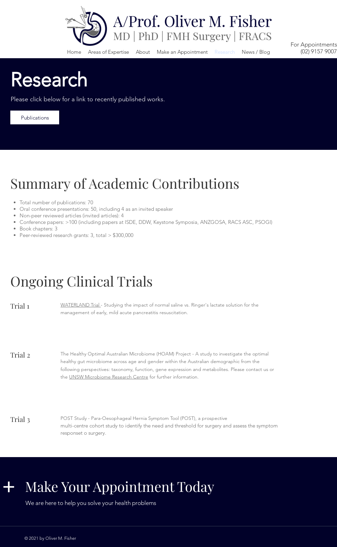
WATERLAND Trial (81, 305)
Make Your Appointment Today (119, 486)
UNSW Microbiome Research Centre (108, 377)
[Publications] (34, 117)
